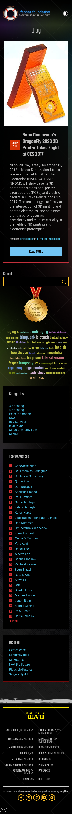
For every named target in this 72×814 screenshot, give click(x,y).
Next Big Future (19, 664)
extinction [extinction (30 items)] (27, 348)
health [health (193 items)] (60, 347)
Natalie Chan (23, 575)
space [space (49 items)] (12, 373)
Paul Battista (23, 497)
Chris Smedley (24, 616)
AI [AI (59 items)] (18, 332)
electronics (54, 239)
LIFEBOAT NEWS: (46, 730)
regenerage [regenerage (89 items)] (16, 368)
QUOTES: (42, 779)
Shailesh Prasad (26, 492)
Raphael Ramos (25, 564)
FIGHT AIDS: (16, 759)
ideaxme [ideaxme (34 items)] (41, 353)
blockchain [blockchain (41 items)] (21, 342)
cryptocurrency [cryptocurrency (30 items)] (51, 342)
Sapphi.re (64, 792)
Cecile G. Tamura (26, 538)
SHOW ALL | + (15, 621)
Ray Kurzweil (17, 422)
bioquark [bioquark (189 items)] (27, 337)
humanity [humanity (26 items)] (32, 353)
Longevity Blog (19, 655)
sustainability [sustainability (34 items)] (22, 373)
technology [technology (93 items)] (37, 373)
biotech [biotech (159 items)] (42, 337)
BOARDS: (42, 753)
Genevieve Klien (25, 466)
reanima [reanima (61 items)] (62, 363)
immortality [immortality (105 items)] (54, 352)
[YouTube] (44, 797)
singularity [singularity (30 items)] (61, 368)
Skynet (13, 434)
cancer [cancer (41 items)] (40, 342)
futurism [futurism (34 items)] (44, 348)
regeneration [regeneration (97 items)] (34, 368)
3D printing (42, 239)
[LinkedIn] (36, 797)
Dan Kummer (24, 523)
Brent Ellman (23, 590)
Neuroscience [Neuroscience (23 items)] (45, 364)
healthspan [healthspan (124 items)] (19, 352)
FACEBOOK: (11, 730)
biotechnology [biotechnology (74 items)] (59, 338)
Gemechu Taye (25, 502)
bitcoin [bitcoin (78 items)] (11, 342)
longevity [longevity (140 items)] (26, 363)
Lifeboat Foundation (27, 792)
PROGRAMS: (44, 765)
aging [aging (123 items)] (11, 332)
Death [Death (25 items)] (65, 343)
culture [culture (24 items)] (60, 343)
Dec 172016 (15, 144)
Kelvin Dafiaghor (26, 507)
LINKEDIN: (13, 739)
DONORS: (23, 753)
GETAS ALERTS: (45, 739)
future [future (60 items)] (35, 348)
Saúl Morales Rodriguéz (31, 471)
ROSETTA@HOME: (21, 770)
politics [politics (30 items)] (53, 364)
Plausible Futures (20, 669)
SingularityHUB (19, 674)
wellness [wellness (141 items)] (37, 377)
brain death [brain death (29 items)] (31, 342)
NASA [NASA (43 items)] (37, 363)
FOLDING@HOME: (12, 765)
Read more (36, 251)
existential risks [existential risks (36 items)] (14, 348)
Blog (36, 30)
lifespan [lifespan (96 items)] (12, 363)
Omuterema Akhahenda (31, 528)
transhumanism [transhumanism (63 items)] (55, 373)
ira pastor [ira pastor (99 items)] (34, 358)
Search (64, 281)
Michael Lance (25, 595)
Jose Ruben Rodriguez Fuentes (36, 518)
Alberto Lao (22, 554)
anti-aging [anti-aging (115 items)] (40, 332)
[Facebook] (21, 797)
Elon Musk (16, 426)
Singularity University (23, 430)
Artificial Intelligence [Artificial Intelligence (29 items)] (57, 332)
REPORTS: (43, 759)
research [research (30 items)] (48, 368)
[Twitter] (29, 797)
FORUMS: (26, 779)
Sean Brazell (23, 569)
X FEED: (12, 747)
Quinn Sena (23, 481)
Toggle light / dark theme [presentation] (65, 13)
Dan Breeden (23, 487)
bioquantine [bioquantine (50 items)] (12, 338)
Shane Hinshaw (25, 559)
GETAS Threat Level (36, 716)
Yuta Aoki (21, 544)
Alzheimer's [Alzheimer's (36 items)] (25, 332)
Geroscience (17, 650)
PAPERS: (42, 770)
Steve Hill (21, 580)
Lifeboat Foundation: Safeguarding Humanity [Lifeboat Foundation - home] (26, 13)
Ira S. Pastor (23, 611)
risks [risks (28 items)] (54, 368)
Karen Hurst (23, 512)
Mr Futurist (16, 660)
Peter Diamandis (20, 414)
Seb (17, 585)
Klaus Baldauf (27, 239)
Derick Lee (22, 549)
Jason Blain (23, 600)
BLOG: (41, 747)
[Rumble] (52, 797)
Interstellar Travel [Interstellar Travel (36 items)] (18, 358)
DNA (12, 418)
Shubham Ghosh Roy (29, 476)
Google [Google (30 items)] (51, 348)
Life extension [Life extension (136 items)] (53, 357)
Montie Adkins (24, 606)
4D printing (16, 410)
